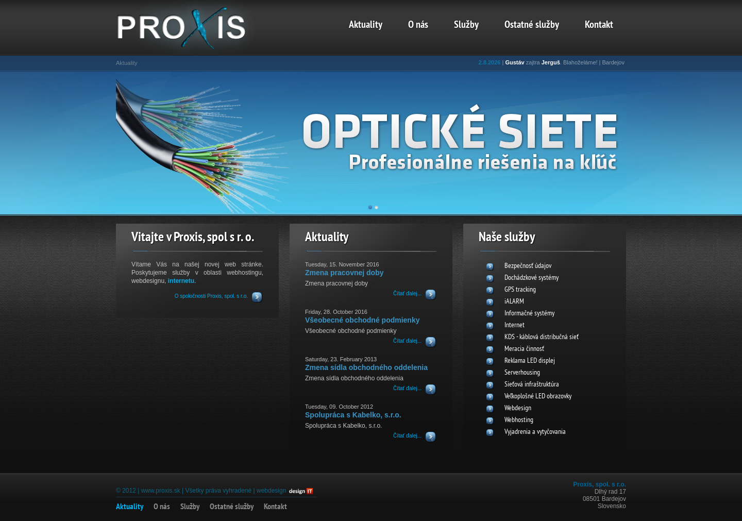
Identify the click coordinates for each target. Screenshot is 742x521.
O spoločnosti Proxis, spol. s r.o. (211, 296)
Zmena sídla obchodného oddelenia (366, 367)
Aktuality (365, 25)
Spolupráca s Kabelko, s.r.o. (353, 415)
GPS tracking (520, 290)
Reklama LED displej (529, 361)
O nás (418, 25)
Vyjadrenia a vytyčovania (535, 432)
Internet (514, 325)
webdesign (271, 490)
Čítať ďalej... (407, 293)
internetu (181, 280)
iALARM (514, 301)
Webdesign (517, 408)
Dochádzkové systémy (531, 278)
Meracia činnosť (524, 349)
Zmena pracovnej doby (344, 272)
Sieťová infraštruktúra (531, 384)
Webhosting (518, 420)
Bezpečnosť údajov (527, 266)
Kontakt (599, 25)
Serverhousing (522, 372)
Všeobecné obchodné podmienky (362, 320)
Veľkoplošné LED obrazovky (537, 396)
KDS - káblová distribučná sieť (541, 337)
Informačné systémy (529, 313)
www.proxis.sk (160, 490)
